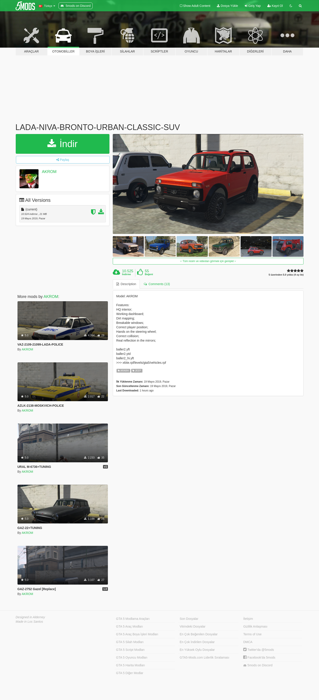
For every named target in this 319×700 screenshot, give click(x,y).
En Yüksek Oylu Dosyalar (197, 649)
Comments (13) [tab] (157, 284)
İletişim (248, 618)
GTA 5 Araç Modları (129, 626)
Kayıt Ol (275, 6)
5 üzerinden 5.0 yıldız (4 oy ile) (286, 275)
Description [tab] (126, 284)
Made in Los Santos (29, 621)
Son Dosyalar (189, 618)
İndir (62, 144)
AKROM (49, 171)
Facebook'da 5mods (259, 657)
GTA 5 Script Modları (130, 649)
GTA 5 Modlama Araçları (133, 618)
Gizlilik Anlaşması (255, 626)
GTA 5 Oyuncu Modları (131, 657)
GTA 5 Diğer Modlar (129, 673)
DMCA (247, 642)
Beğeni (149, 274)
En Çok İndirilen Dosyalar (197, 642)
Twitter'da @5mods (258, 650)
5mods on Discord (257, 665)
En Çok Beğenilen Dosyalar (199, 634)
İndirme (126, 274)
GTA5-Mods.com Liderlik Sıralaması (204, 657)
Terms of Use (252, 634)
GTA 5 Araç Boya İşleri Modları (137, 634)
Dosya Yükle (227, 6)
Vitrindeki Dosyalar (192, 626)
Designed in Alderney (30, 617)
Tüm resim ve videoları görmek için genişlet (208, 261)
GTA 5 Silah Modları (130, 642)
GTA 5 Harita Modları (130, 665)
